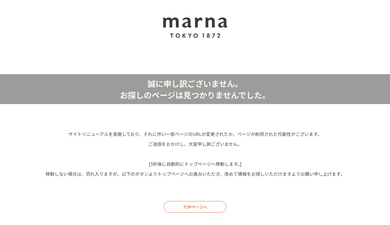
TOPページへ (195, 207)
